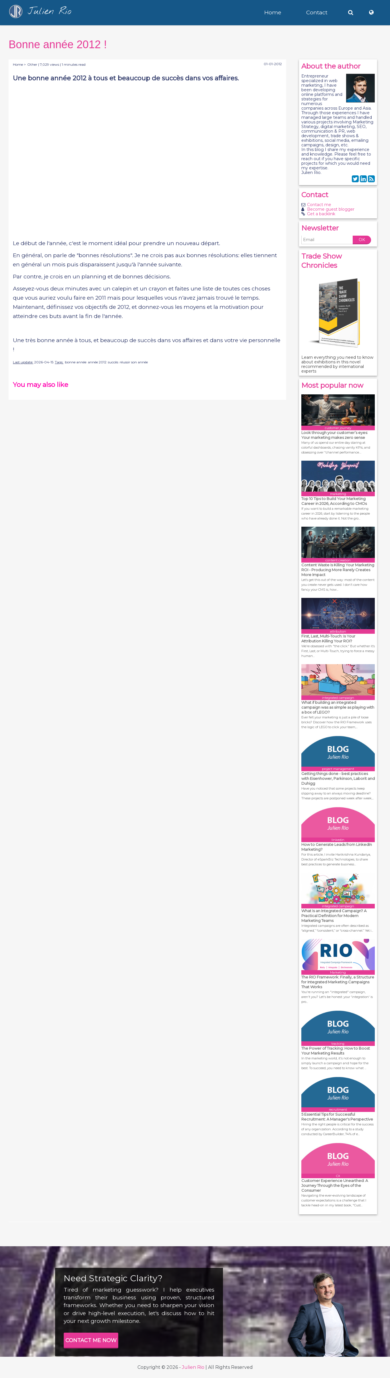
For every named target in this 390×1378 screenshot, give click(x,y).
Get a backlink (321, 213)
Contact (316, 12)
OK (362, 239)
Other (32, 64)
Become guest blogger (330, 209)
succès (113, 362)
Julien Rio (193, 1367)
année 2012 (97, 362)
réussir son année (134, 362)
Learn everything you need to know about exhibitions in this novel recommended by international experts (337, 364)
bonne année (75, 362)
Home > (19, 64)
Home (272, 12)
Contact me (319, 204)
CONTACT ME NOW (91, 1340)
